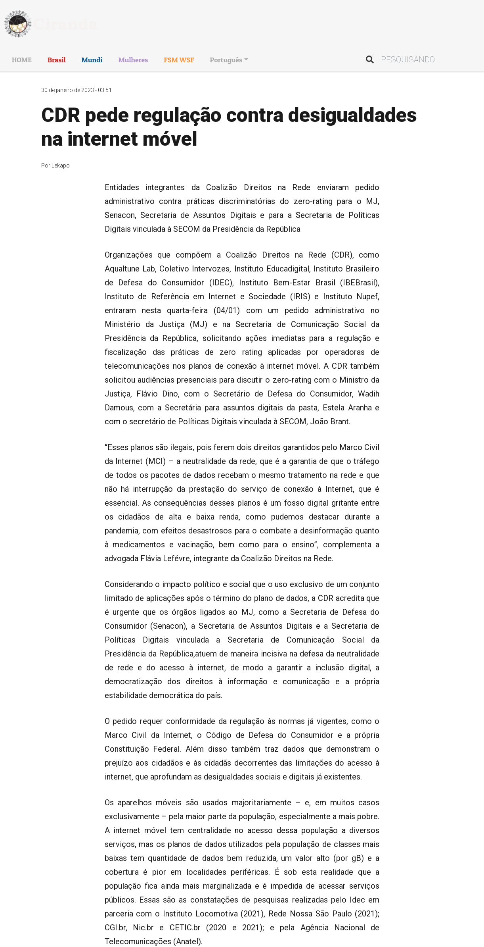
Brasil (57, 60)
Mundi (92, 60)
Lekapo (61, 165)
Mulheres (133, 60)
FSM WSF (179, 60)
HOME (22, 60)
